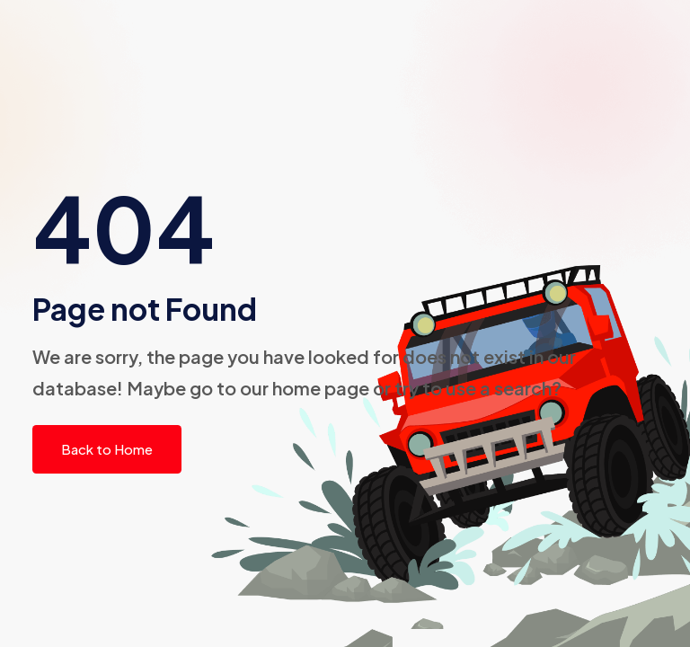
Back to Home (107, 448)
